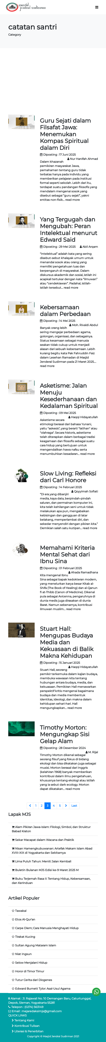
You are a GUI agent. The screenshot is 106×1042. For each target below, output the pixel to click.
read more (72, 199)
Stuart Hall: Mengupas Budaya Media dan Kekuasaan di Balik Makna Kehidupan (66, 642)
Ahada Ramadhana (84, 572)
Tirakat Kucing (25, 936)
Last (74, 805)
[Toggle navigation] (97, 7)
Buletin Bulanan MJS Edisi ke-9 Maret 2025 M (47, 870)
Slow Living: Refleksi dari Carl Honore (68, 477)
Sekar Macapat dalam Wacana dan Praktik (44, 840)
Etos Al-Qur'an (25, 919)
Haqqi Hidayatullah (84, 417)
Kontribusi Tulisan (26, 1026)
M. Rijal (93, 752)
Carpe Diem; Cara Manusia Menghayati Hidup (47, 928)
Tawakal (20, 910)
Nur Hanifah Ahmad (84, 159)
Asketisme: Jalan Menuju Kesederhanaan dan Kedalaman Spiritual (69, 395)
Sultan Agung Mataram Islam (35, 945)
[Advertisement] (53, 81)
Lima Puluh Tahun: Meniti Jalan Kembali (43, 861)
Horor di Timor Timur (29, 971)
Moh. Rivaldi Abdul (85, 325)
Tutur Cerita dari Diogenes (33, 980)
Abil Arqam (90, 246)
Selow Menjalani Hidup (31, 962)
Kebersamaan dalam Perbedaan (65, 310)
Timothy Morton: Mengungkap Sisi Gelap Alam (64, 734)
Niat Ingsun (23, 954)
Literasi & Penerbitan (27, 1031)
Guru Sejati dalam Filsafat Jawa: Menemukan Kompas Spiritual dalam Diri (65, 134)
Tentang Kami (23, 1020)
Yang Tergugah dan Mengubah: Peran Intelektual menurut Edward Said (68, 229)
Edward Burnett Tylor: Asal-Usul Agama (42, 988)
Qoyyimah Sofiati (86, 491)
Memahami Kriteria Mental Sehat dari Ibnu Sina (67, 554)
